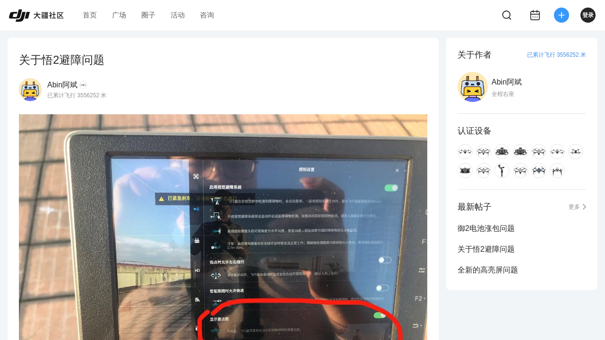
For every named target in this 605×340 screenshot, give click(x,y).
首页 (90, 15)
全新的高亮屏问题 (488, 270)
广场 (119, 15)
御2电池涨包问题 (486, 228)
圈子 (148, 15)
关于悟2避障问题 (486, 249)
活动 (178, 15)
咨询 (207, 15)
